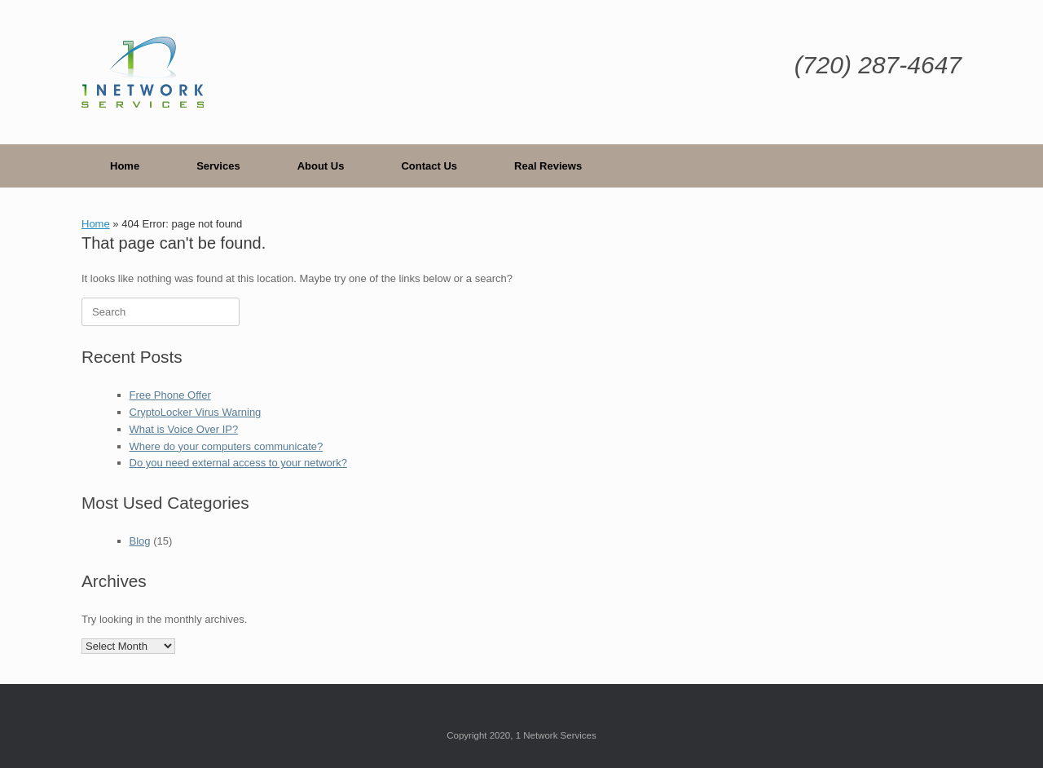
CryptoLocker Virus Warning (196, 412)
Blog (140, 541)
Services (218, 166)
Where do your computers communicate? (226, 446)
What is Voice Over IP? (184, 429)
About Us (321, 166)
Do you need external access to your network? (238, 463)
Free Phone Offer (170, 395)
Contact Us (429, 166)
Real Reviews (548, 166)
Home (124, 166)
